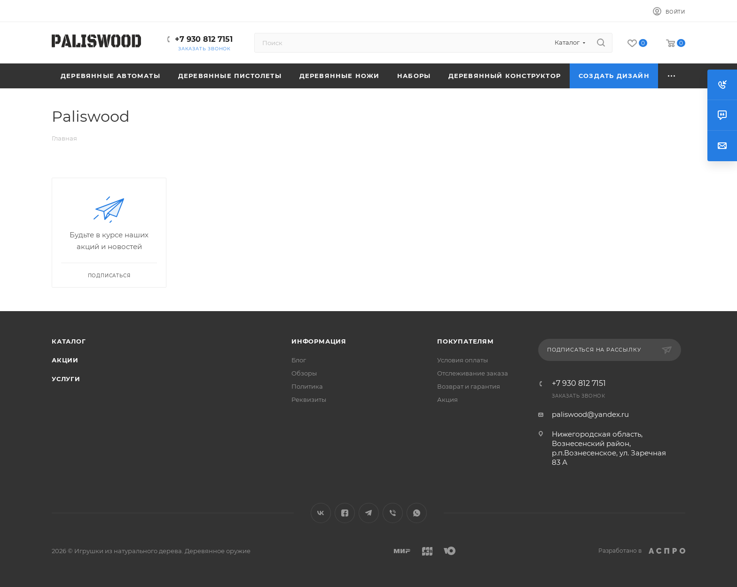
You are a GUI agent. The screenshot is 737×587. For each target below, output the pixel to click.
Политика (307, 386)
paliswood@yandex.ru (590, 414)
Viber (393, 513)
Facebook (345, 513)
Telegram (369, 513)
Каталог (69, 341)
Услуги (66, 379)
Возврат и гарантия (468, 386)
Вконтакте (321, 513)
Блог (298, 360)
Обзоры (304, 373)
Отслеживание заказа (472, 373)
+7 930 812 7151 (204, 39)
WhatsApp (417, 513)
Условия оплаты (462, 360)
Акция (447, 399)
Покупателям (465, 341)
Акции (65, 360)
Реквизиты (308, 399)
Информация (318, 341)
